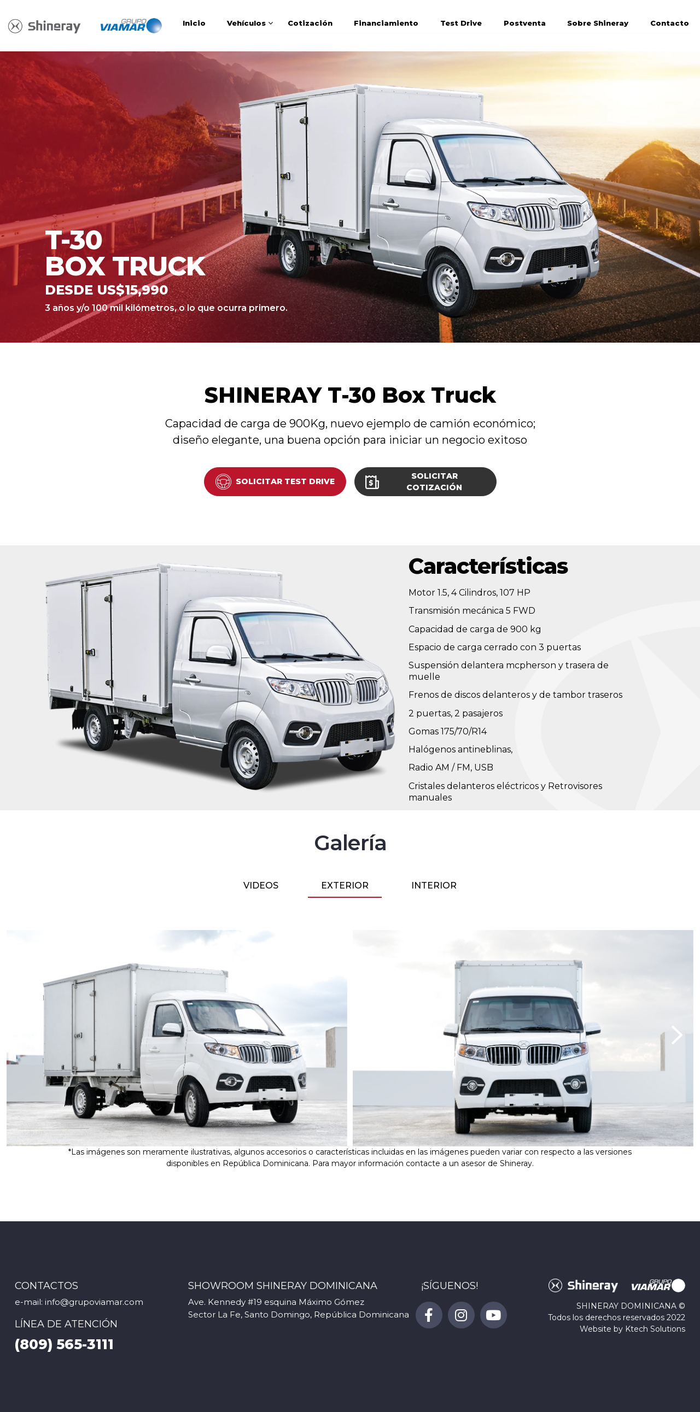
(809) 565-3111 (64, 1344)
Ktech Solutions (655, 1329)
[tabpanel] (350, 1038)
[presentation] (23, 1035)
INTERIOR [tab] (434, 885)
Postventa (525, 25)
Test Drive (461, 25)
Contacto (669, 25)
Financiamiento (386, 25)
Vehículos (246, 25)
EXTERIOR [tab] (345, 885)
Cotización (310, 25)
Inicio (194, 25)
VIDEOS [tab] (260, 885)
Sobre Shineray (597, 25)
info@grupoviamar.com (94, 1302)
